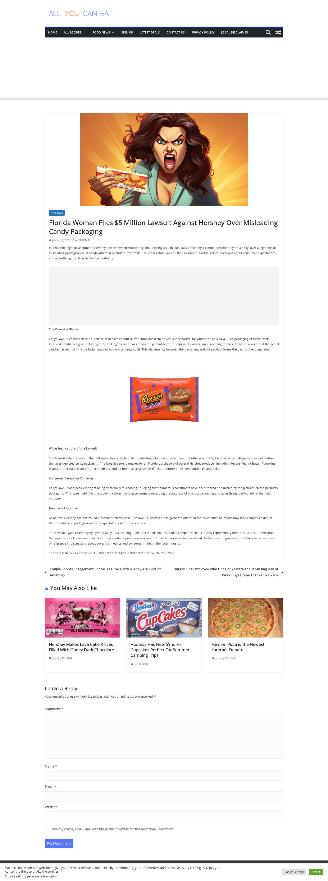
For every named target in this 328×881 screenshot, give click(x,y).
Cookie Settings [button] (294, 872)
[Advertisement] (164, 69)
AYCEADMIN (82, 240)
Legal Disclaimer (234, 32)
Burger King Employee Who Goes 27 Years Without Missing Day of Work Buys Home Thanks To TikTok (228, 572)
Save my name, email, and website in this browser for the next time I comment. (112, 829)
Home (52, 32)
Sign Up (127, 32)
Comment (54, 709)
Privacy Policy (202, 32)
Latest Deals (150, 32)
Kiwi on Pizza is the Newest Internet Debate (238, 647)
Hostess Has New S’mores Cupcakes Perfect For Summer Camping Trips (160, 649)
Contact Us (176, 32)
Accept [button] (316, 872)
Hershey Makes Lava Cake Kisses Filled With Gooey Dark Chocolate (81, 647)
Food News (101, 32)
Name (51, 766)
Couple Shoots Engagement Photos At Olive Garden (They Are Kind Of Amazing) (103, 572)
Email (50, 786)
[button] (83, 32)
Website (51, 807)
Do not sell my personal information (31, 876)
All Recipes (72, 32)
